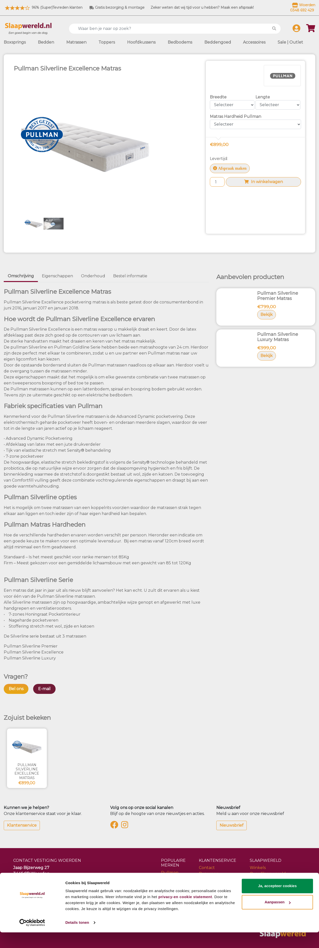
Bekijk (266, 314)
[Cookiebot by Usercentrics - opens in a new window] (32, 938)
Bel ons (16, 688)
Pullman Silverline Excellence (34, 652)
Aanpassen (278, 918)
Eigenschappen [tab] (57, 276)
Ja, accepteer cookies (277, 901)
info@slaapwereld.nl (33, 885)
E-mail (44, 688)
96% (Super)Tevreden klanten (43, 7)
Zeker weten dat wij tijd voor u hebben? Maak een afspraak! (202, 7)
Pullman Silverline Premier (31, 646)
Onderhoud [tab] (93, 276)
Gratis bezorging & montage (117, 7)
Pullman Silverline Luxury (30, 658)
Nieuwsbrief (231, 825)
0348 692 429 (26, 879)
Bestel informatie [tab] (130, 276)
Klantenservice (22, 825)
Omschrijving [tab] (21, 276)
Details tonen (77, 938)
